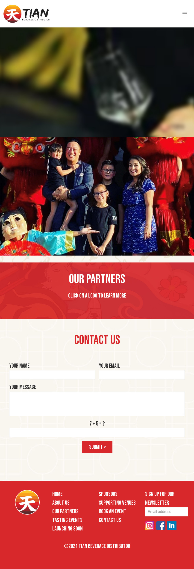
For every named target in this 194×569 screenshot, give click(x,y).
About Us (61, 502)
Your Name (19, 365)
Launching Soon (67, 528)
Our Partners (65, 511)
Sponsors (108, 494)
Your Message (22, 387)
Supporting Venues (117, 502)
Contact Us (110, 520)
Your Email (109, 365)
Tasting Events (67, 520)
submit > (97, 447)
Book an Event (112, 511)
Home (57, 494)
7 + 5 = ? (97, 423)
